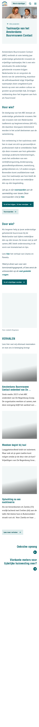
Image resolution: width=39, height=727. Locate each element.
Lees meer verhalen (13, 532)
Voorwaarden (10, 211)
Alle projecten (12, 24)
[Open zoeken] (30, 3)
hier (22, 196)
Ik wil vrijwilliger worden (14, 282)
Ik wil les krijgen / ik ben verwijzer (18, 204)
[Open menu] (35, 3)
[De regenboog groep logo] (4, 4)
